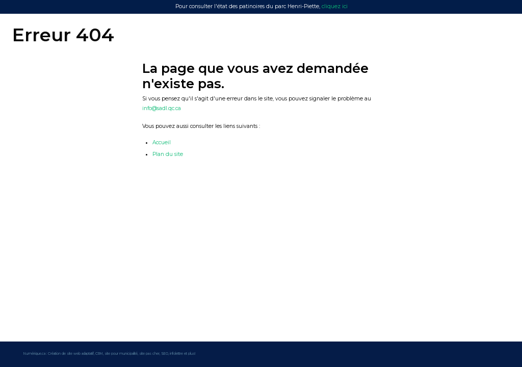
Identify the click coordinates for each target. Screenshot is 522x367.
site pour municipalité (121, 354)
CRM (99, 354)
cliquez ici (335, 6)
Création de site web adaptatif (71, 354)
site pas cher (149, 354)
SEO (164, 354)
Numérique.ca (34, 354)
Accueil (161, 142)
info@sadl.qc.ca (161, 108)
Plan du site (167, 154)
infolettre (176, 354)
